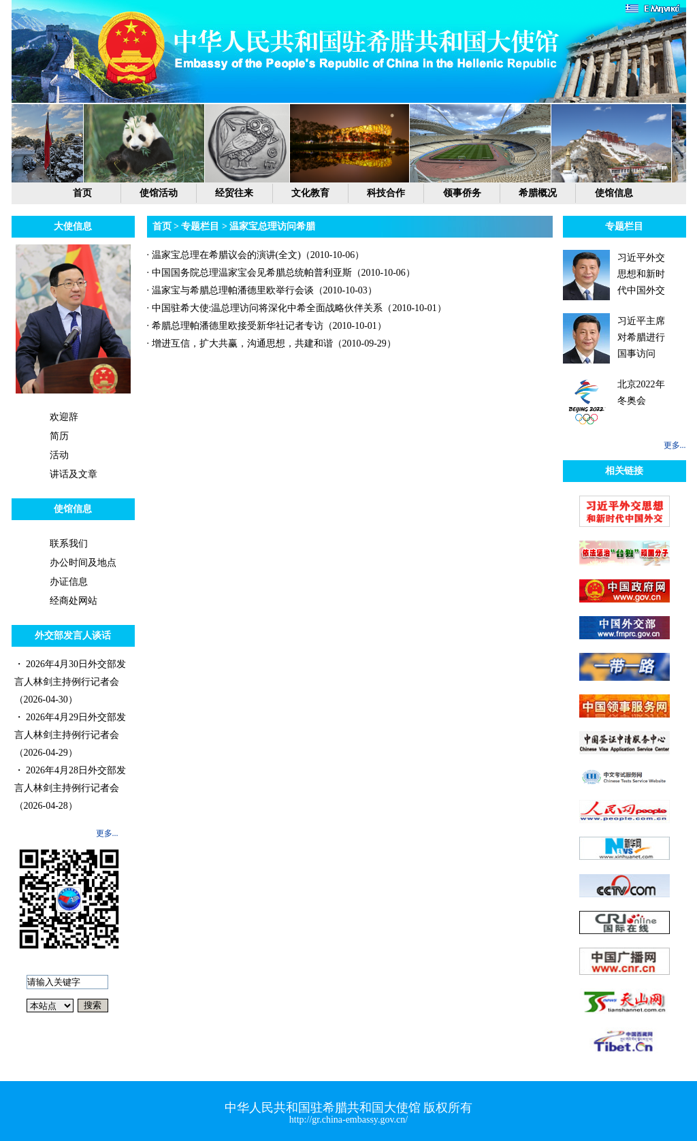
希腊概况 (538, 193)
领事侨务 (462, 193)
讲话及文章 (73, 474)
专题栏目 (200, 226)
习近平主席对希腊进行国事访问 (641, 337)
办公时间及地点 (83, 563)
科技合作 (386, 193)
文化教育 (310, 193)
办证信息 (69, 582)
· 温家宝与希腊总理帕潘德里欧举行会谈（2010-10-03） (262, 290)
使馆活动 (159, 193)
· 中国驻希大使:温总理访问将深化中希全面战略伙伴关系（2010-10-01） (297, 308)
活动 (59, 455)
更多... (107, 833)
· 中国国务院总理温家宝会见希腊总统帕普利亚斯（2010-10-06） (281, 273)
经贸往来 (234, 193)
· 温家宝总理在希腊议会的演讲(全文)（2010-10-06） (256, 255)
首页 (82, 193)
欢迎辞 (64, 417)
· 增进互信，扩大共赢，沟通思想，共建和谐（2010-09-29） (271, 343)
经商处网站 (73, 601)
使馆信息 (614, 193)
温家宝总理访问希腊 (272, 226)
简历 (59, 436)
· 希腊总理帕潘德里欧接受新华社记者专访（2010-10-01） (267, 326)
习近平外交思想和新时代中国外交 (641, 274)
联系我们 (69, 544)
